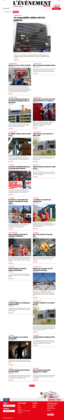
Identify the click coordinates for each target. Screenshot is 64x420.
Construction (18, 15)
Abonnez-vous (56, 8)
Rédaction (19, 409)
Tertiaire (36, 232)
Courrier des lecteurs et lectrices (24, 410)
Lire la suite (16, 60)
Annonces (34, 407)
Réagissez (7, 11)
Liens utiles (20, 412)
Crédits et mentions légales (8, 418)
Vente (10, 368)
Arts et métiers (13, 232)
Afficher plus (32, 385)
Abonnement (35, 405)
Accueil (19, 405)
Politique (11, 165)
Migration (36, 335)
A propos (19, 407)
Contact (49, 410)
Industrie (36, 198)
